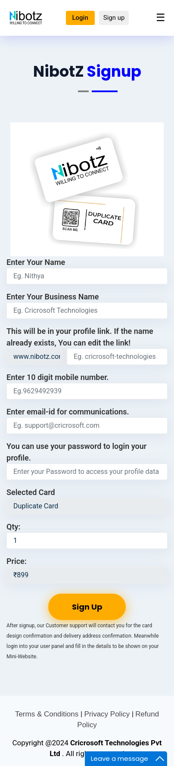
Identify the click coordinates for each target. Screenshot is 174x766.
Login (80, 18)
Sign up (114, 18)
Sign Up (87, 606)
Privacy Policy (108, 714)
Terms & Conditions (48, 714)
